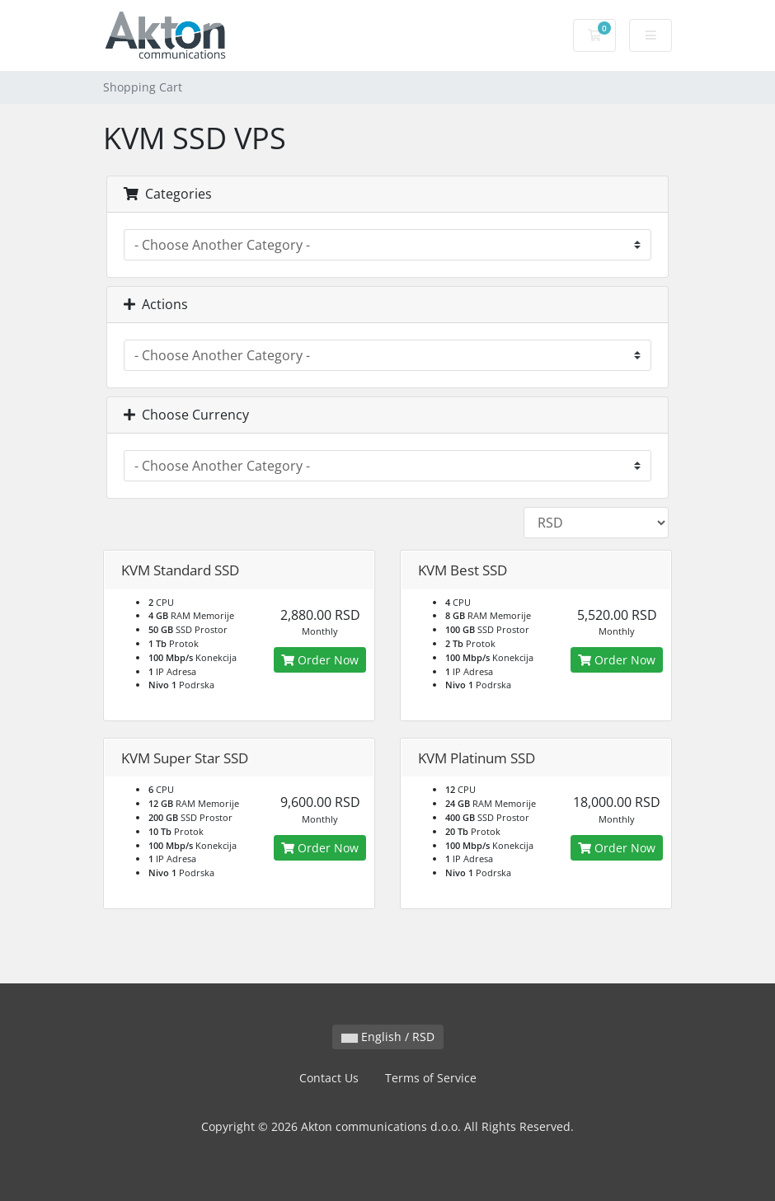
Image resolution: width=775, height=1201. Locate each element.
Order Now (320, 660)
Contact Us (329, 1078)
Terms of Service (431, 1078)
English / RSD (387, 1036)
